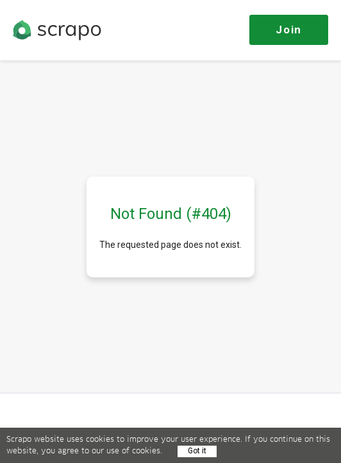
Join (289, 29)
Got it (197, 450)
